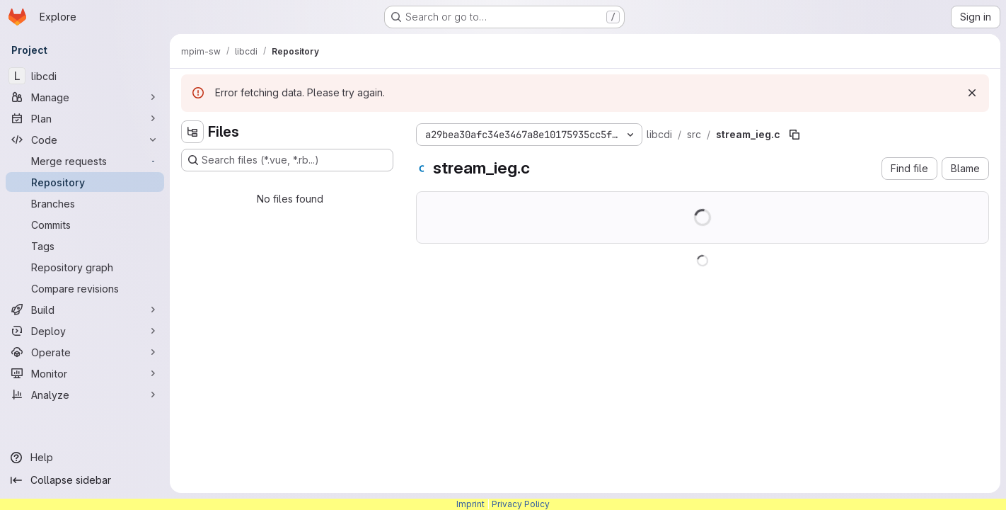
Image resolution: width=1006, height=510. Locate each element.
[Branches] (85, 203)
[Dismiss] (972, 92)
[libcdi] (85, 76)
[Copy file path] (794, 134)
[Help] (85, 458)
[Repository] (85, 182)
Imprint (470, 504)
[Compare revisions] (85, 288)
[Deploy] (85, 331)
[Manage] (85, 97)
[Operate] (85, 352)
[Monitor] (85, 373)
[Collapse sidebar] (85, 480)
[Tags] (85, 246)
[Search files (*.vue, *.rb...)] (287, 160)
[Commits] (85, 224)
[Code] (85, 139)
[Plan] (85, 118)
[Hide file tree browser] (192, 131)
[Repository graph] (85, 267)
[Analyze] (85, 394)
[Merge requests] (85, 161)
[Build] (85, 309)
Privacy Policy (521, 504)
